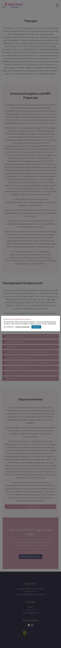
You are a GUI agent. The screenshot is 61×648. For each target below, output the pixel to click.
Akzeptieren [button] (36, 327)
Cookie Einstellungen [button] (22, 327)
